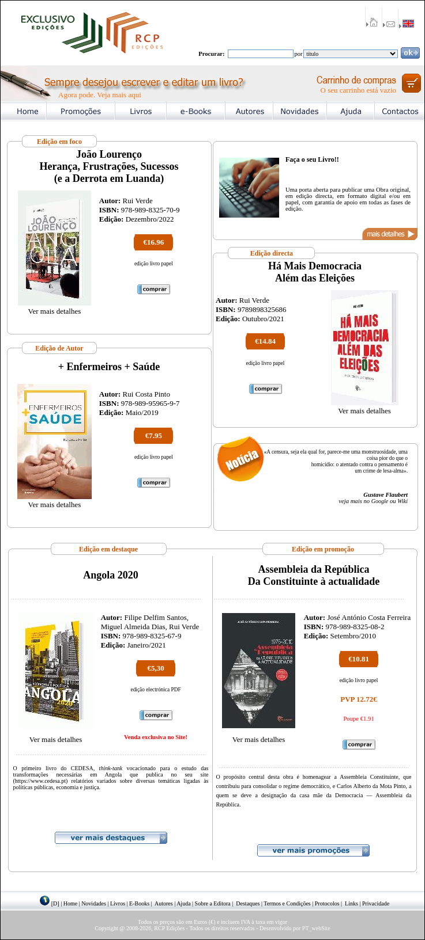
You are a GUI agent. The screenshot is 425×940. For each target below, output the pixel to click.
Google (379, 501)
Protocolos (327, 903)
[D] (55, 903)
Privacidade (375, 903)
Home (70, 903)
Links (351, 903)
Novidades (93, 903)
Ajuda (183, 903)
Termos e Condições (287, 903)
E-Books (139, 903)
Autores (164, 903)
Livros (117, 903)
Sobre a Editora (213, 903)
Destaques (247, 903)
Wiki (402, 501)
